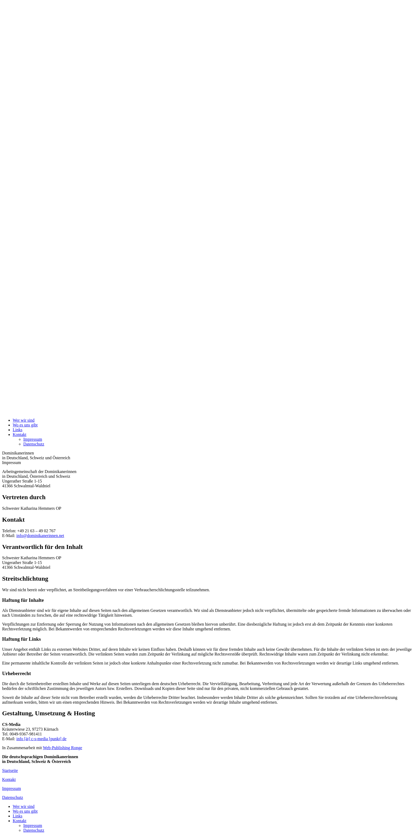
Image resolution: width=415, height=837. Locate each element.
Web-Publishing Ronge (62, 747)
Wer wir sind (23, 420)
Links (17, 429)
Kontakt (19, 434)
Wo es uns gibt (25, 425)
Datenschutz (33, 444)
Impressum (32, 439)
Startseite (10, 770)
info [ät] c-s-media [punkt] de (41, 738)
